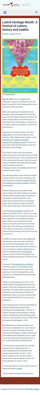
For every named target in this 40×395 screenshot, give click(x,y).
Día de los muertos (16, 211)
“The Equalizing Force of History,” (22, 264)
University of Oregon (32, 389)
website (19, 368)
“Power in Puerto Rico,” (25, 249)
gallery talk (6, 135)
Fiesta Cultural (27, 252)
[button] (36, 13)
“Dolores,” (7, 168)
